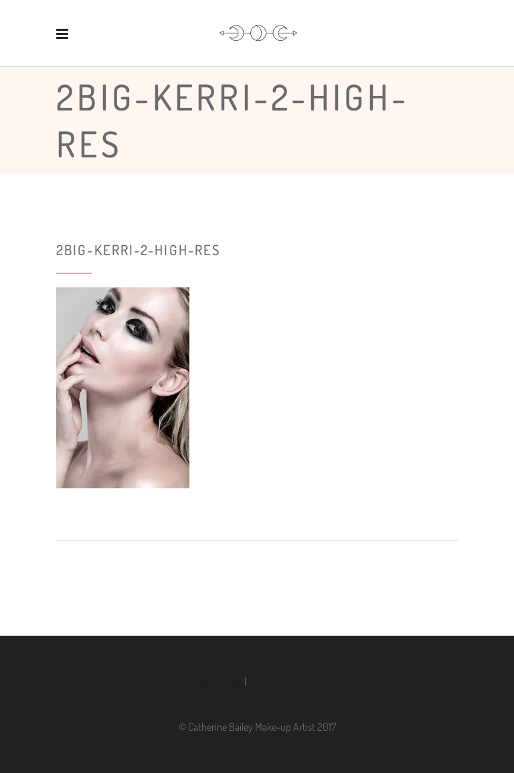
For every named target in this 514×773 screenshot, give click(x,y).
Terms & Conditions (287, 681)
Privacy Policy (214, 681)
